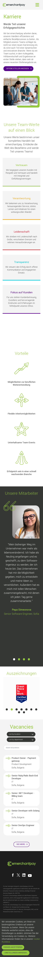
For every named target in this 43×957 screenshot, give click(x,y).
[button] (14, 659)
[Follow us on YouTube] (30, 875)
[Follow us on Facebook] (12, 875)
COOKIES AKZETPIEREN (13, 947)
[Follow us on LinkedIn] (23, 875)
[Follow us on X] (18, 875)
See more (21, 844)
